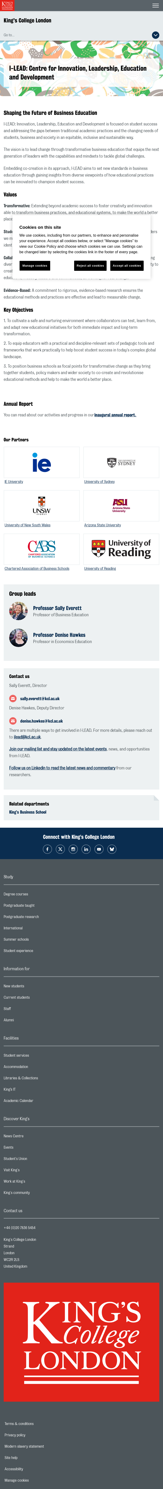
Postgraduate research (40, 918)
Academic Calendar (37, 1102)
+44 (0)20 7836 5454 (19, 1228)
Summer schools (34, 941)
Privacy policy (31, 1435)
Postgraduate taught (37, 907)
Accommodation (34, 1068)
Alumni (27, 1021)
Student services (35, 1057)
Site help (27, 1458)
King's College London (27, 20)
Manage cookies (33, 1480)
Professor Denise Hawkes (59, 634)
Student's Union (34, 1160)
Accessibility (30, 1469)
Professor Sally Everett (57, 608)
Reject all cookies (90, 265)
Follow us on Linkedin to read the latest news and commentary (62, 768)
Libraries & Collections (39, 1079)
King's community (35, 1194)
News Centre (32, 1137)
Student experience (37, 952)
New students (32, 987)
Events (27, 1149)
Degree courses (34, 895)
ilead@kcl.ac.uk (27, 737)
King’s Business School (27, 812)
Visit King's (30, 1171)
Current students (35, 999)
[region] (81, 247)
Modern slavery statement (40, 1446)
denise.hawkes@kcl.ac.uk (41, 721)
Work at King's (33, 1183)
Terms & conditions (35, 1424)
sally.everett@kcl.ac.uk (40, 699)
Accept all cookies (127, 265)
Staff (25, 1010)
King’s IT (28, 1091)
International (31, 929)
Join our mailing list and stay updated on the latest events (58, 749)
